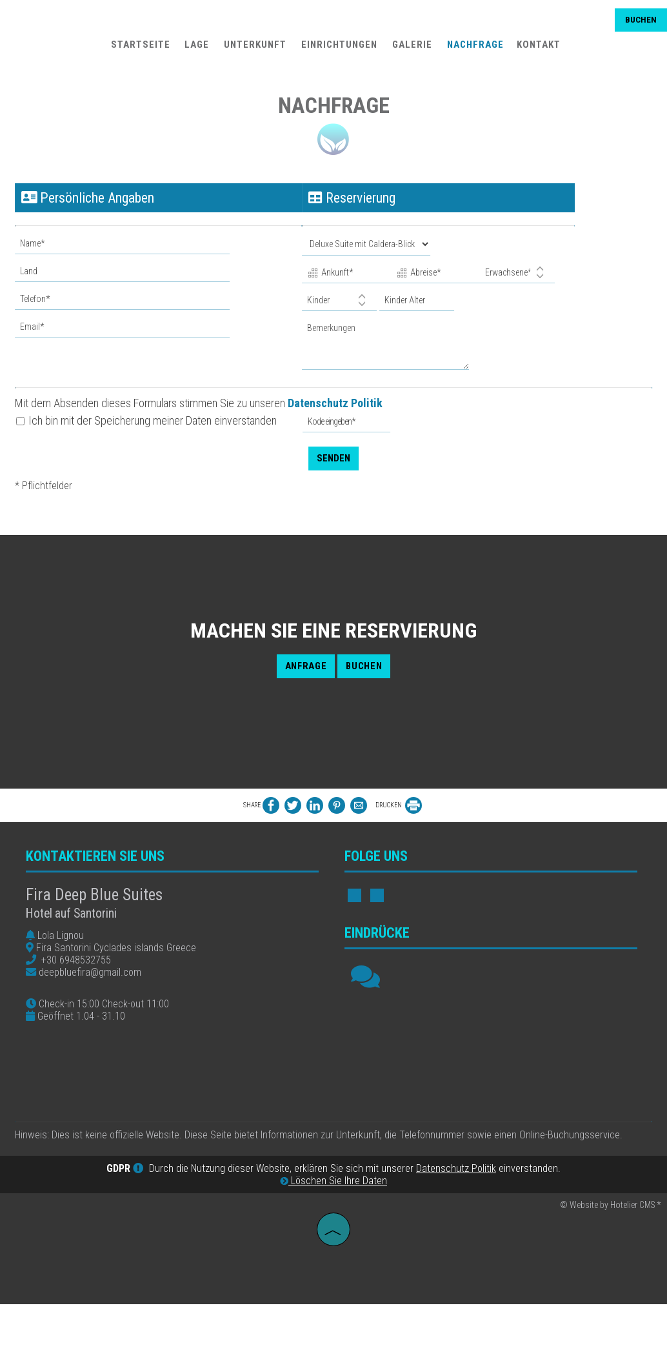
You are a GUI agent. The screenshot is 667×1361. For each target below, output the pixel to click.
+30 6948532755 (82, 975)
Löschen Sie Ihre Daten (333, 1240)
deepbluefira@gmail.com (96, 988)
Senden (333, 449)
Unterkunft (253, 49)
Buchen (638, 24)
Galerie (410, 49)
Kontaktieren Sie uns (101, 871)
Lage (195, 49)
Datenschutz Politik (339, 394)
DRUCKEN (398, 813)
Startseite (138, 49)
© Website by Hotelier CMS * (610, 1264)
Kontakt (537, 49)
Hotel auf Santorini (77, 929)
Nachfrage (473, 49)
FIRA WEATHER (497, 1082)
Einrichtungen (337, 49)
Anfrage (299, 675)
